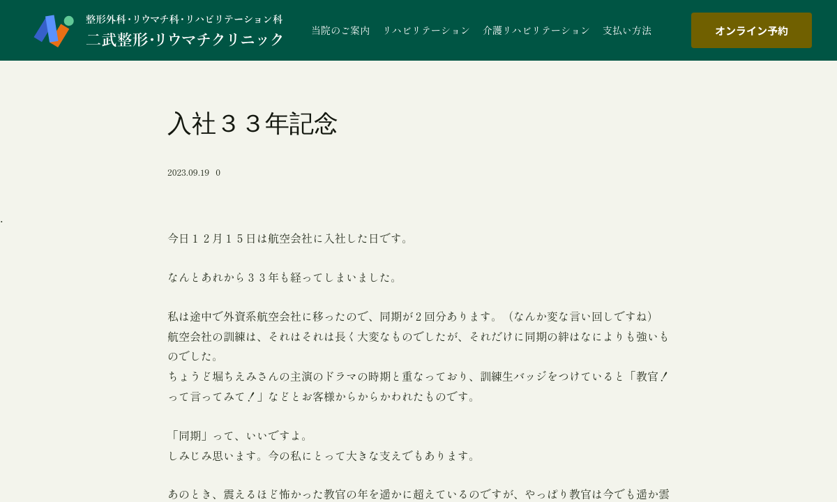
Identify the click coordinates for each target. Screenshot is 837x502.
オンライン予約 (751, 30)
